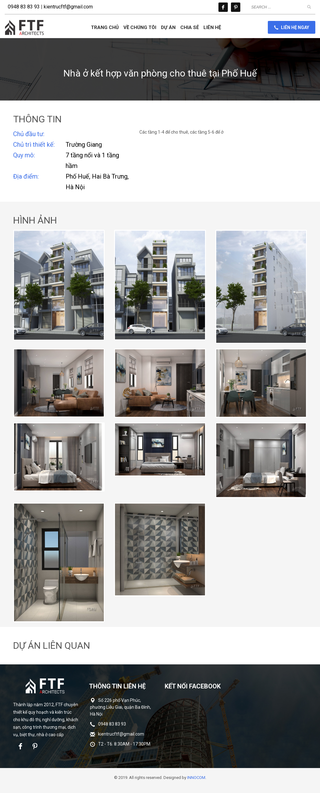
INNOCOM (196, 777)
